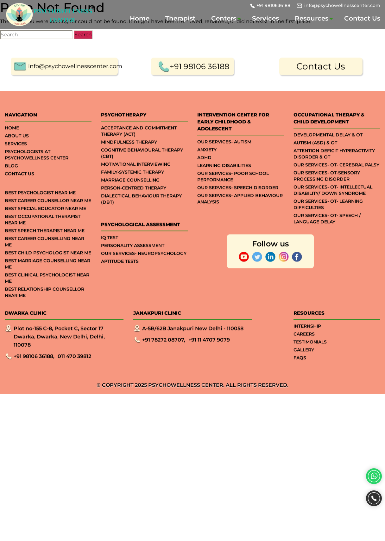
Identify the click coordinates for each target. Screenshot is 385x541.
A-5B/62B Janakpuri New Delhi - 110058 (192, 341)
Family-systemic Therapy (132, 185)
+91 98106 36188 (199, 78)
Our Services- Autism (224, 154)
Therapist (180, 18)
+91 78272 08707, (163, 352)
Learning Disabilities (224, 178)
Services (265, 18)
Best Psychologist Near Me (40, 205)
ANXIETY (207, 162)
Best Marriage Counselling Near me (47, 276)
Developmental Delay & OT (328, 147)
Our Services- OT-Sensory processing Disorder (326, 188)
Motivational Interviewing (136, 177)
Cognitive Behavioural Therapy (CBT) (142, 166)
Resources (311, 18)
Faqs (299, 370)
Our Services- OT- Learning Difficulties (328, 217)
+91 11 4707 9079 (209, 352)
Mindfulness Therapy (129, 154)
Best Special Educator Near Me (45, 221)
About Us (17, 148)
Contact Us (362, 18)
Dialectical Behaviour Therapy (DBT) (141, 212)
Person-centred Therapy (133, 200)
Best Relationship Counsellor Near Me (44, 305)
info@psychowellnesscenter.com (342, 5)
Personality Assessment (132, 258)
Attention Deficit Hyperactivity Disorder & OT (334, 166)
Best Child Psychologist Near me (48, 265)
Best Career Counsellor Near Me (48, 213)
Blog (11, 178)
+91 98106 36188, (34, 369)
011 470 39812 (74, 369)
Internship (307, 338)
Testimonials (310, 354)
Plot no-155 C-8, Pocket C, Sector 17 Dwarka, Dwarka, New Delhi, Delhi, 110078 (59, 349)
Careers (304, 346)
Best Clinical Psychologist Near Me (47, 291)
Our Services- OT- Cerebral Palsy (336, 177)
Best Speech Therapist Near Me (45, 243)
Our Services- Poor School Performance (233, 189)
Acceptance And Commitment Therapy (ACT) (139, 144)
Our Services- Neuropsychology (143, 266)
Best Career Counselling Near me (44, 254)
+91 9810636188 (273, 5)
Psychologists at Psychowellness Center (36, 167)
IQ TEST (109, 250)
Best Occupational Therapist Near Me (42, 232)
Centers (223, 18)
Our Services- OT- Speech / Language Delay (327, 231)
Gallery (303, 362)
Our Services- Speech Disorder (237, 200)
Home (139, 18)
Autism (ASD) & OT (315, 155)
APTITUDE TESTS (120, 274)
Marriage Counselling (130, 192)
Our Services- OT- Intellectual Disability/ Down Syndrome (332, 203)
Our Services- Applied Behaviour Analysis (240, 211)
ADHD (204, 170)
